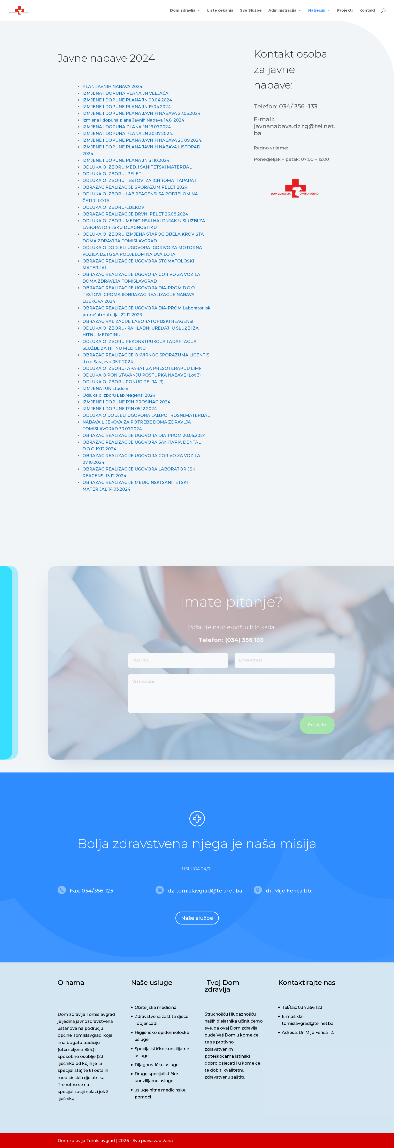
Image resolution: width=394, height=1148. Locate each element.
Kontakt (367, 11)
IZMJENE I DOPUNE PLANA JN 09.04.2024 (127, 100)
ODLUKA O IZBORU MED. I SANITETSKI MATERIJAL (137, 167)
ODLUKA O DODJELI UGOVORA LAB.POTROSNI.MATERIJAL (146, 415)
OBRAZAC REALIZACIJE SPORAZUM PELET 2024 (135, 187)
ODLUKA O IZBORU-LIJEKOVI (113, 207)
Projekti (345, 11)
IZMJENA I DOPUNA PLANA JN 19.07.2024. (127, 126)
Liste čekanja (220, 11)
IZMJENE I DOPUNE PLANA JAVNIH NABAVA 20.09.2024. (142, 140)
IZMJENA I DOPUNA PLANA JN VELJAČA (125, 93)
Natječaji (316, 11)
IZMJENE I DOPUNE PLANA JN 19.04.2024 (126, 106)
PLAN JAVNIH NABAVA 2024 (112, 86)
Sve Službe (251, 11)
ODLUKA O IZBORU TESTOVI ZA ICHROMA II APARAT (139, 180)
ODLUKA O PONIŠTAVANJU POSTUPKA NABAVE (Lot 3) (141, 375)
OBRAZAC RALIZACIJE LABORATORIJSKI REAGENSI (137, 321)
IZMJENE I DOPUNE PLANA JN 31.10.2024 (125, 160)
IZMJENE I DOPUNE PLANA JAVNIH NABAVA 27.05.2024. (141, 113)
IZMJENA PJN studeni (105, 388)
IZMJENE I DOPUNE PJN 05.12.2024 (119, 408)
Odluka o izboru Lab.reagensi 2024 (119, 395)
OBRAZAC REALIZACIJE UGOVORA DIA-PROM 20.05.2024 (144, 435)
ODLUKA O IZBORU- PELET (111, 173)
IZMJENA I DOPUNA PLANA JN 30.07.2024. (127, 133)
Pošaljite (330, 724)
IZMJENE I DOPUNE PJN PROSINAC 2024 (126, 402)
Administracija (282, 11)
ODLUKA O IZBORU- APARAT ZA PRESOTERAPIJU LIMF (142, 368)
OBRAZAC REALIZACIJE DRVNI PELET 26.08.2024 (135, 214)
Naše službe (197, 918)
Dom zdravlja (182, 11)
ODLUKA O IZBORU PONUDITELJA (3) (123, 381)
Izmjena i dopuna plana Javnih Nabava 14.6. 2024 (133, 120)
